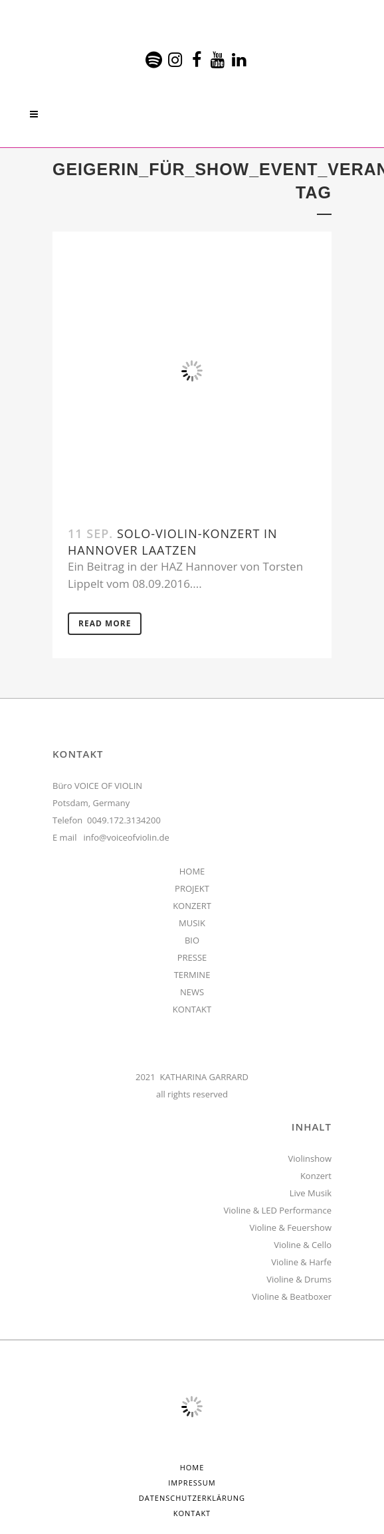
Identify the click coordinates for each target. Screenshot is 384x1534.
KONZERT (192, 906)
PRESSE (192, 957)
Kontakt (192, 1513)
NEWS (192, 992)
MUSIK (192, 923)
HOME (192, 871)
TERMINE (192, 975)
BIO (192, 940)
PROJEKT (192, 888)
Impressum (191, 1483)
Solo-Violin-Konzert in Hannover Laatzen (173, 541)
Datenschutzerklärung (192, 1498)
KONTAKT (192, 1009)
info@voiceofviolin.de (126, 837)
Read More (104, 623)
